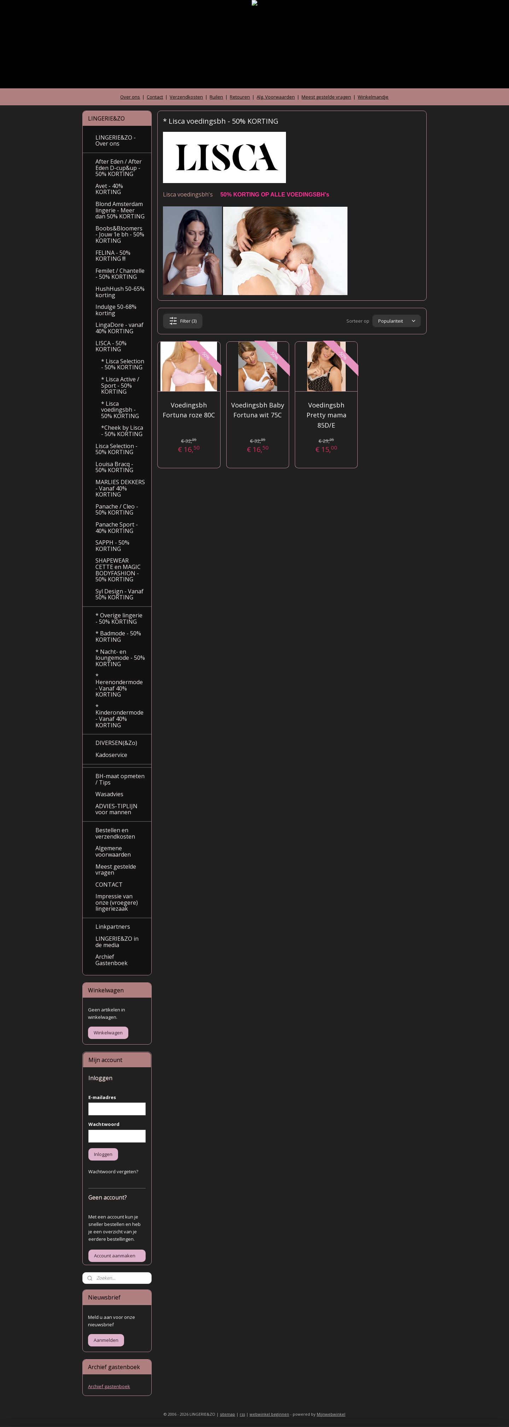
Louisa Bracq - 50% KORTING (114, 467)
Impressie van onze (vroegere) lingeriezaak (116, 902)
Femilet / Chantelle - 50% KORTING (120, 274)
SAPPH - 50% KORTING (112, 546)
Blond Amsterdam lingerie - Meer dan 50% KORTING (120, 210)
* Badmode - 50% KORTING (118, 636)
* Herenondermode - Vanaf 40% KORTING (119, 685)
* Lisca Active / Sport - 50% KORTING (120, 385)
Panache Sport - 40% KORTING (116, 528)
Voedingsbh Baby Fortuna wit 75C (257, 410)
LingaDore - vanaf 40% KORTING (119, 328)
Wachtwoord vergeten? (113, 1171)
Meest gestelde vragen (326, 97)
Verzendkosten (186, 97)
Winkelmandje (373, 97)
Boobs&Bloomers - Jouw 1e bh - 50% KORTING (119, 234)
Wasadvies (109, 794)
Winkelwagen (108, 1032)
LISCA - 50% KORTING (111, 346)
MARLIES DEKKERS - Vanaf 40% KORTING (120, 488)
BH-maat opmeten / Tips (120, 779)
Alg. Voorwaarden (276, 97)
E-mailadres (102, 1097)
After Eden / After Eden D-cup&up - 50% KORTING (118, 168)
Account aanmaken (114, 1255)
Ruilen (216, 97)
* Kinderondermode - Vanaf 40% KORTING (119, 716)
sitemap (227, 1414)
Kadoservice (111, 755)
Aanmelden (106, 1340)
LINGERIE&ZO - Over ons (115, 141)
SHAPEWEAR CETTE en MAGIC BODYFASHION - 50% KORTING (118, 570)
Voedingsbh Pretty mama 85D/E (326, 415)
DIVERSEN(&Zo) (116, 743)
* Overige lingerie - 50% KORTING (118, 618)
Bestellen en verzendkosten (115, 833)
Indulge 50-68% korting (115, 310)
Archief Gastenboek (111, 960)
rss (242, 1414)
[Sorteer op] (397, 321)
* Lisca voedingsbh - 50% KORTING (120, 410)
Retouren (240, 97)
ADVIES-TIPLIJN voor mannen (116, 809)
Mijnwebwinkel (331, 1414)
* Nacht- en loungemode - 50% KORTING (120, 658)
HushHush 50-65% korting (120, 292)
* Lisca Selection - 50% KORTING (122, 364)
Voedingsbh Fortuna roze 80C (189, 410)
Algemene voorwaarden (113, 851)
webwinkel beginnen (269, 1414)
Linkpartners (112, 926)
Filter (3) (183, 321)
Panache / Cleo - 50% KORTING (116, 510)
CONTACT (109, 884)
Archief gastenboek (109, 1386)
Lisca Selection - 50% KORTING (116, 449)
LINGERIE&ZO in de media (117, 942)
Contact (155, 97)
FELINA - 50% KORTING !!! (112, 256)
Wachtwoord (103, 1124)
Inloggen (103, 1154)
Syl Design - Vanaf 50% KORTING (119, 594)
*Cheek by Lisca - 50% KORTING (122, 431)
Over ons (130, 97)
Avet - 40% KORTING (109, 189)
